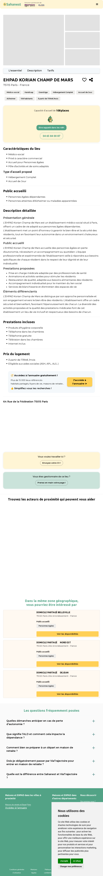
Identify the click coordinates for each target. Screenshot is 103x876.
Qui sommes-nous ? (88, 801)
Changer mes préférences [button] (71, 866)
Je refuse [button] (77, 861)
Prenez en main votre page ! (52, 482)
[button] (97, 4)
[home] (12, 4)
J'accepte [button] (64, 861)
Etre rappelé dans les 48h (51, 127)
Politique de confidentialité (49, 871)
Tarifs (50, 70)
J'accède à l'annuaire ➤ (79, 382)
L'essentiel (15, 70)
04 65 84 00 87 (51, 135)
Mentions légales (34, 871)
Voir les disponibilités (67, 634)
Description (34, 70)
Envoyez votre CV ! (51, 463)
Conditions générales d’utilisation (16, 871)
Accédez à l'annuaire (16, 808)
